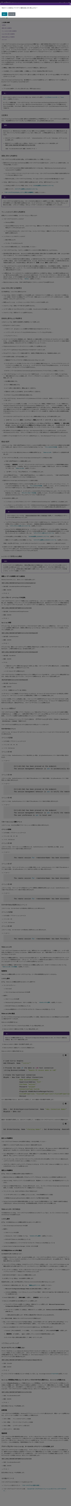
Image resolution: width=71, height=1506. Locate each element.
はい (4, 14)
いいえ (11, 14)
